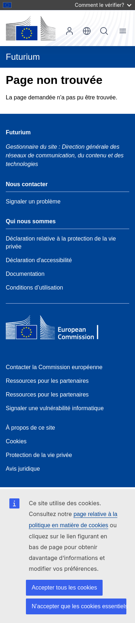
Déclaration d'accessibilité (39, 260)
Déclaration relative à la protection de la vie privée (61, 243)
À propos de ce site (30, 428)
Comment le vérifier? (103, 5)
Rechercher (104, 31)
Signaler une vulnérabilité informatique (55, 408)
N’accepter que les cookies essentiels (79, 606)
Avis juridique (23, 469)
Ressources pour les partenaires (47, 381)
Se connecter (69, 31)
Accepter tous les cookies (64, 587)
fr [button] (86, 31)
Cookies (16, 441)
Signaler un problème (33, 201)
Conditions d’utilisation (34, 287)
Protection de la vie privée (39, 455)
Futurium (23, 57)
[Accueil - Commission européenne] (30, 28)
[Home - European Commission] (58, 329)
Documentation (25, 274)
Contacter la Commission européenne (54, 367)
